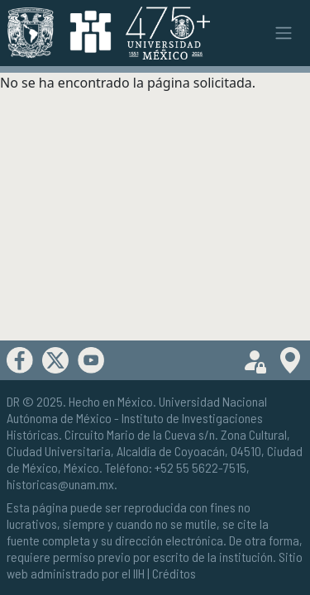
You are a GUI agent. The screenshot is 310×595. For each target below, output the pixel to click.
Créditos (174, 573)
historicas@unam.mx (60, 484)
